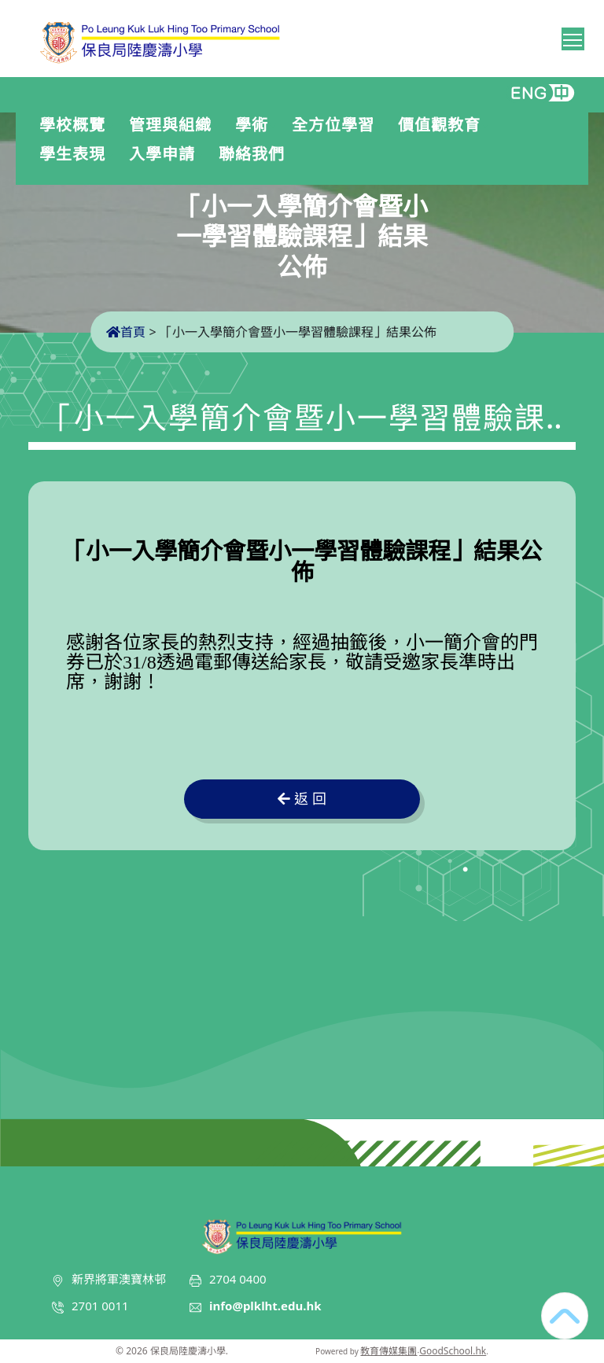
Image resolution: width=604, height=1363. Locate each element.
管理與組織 (174, 125)
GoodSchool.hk (452, 1350)
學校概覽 (76, 125)
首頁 (125, 332)
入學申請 (166, 154)
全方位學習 (337, 125)
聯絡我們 (252, 154)
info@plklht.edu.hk (265, 1305)
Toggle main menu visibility (573, 37)
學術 (255, 125)
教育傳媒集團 (388, 1350)
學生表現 (76, 154)
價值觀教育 (443, 125)
